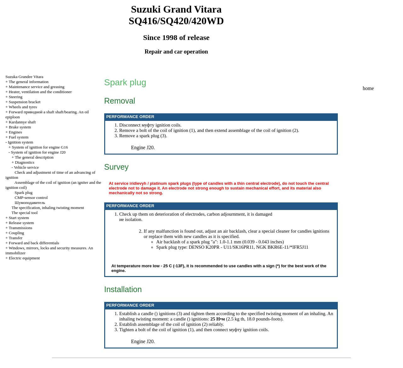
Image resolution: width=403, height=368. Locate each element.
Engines (15, 132)
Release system (21, 222)
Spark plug (24, 192)
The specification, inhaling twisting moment (48, 207)
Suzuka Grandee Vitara (24, 76)
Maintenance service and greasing (37, 86)
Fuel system (18, 137)
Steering (15, 96)
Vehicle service (26, 167)
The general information (28, 81)
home (368, 88)
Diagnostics (24, 162)
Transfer (16, 237)
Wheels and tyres (23, 107)
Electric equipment (24, 258)
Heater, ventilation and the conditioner (40, 91)
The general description (34, 157)
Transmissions (20, 227)
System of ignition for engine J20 (38, 152)
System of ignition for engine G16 (40, 147)
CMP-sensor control (31, 197)
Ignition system (20, 142)
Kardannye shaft (22, 122)
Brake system (20, 127)
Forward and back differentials (34, 243)
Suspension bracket (25, 101)
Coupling (16, 232)
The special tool (25, 212)
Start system (19, 217)
